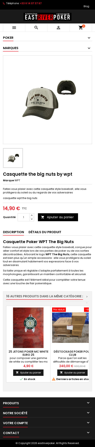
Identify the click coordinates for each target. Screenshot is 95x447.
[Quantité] (24, 217)
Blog (86, 6)
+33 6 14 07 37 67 (31, 3)
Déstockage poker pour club (72, 353)
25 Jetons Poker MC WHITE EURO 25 (28, 353)
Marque (8, 180)
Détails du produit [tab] (45, 232)
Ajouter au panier (57, 217)
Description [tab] (13, 232)
